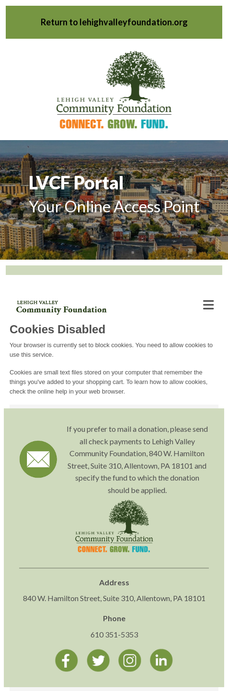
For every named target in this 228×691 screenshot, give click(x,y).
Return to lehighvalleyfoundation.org (114, 22)
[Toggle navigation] (208, 305)
